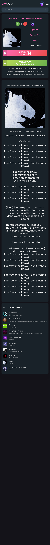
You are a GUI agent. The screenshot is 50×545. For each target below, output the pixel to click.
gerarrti (35, 30)
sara (7, 3)
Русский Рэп (35, 35)
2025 (34, 40)
